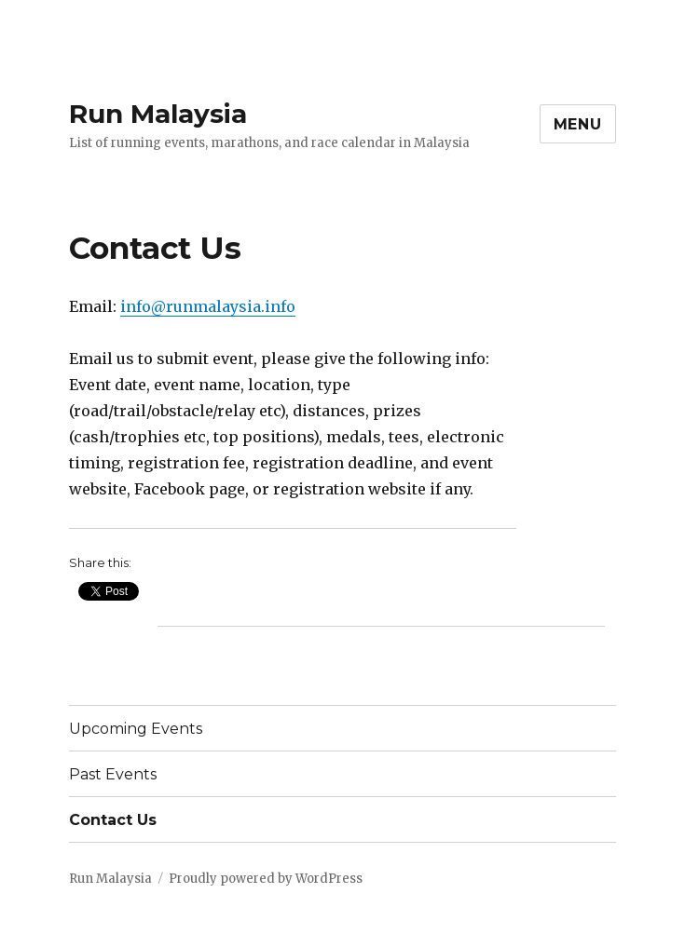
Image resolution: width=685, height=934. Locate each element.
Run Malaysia (158, 113)
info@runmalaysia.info (207, 306)
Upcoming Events (135, 729)
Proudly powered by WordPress (266, 879)
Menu (578, 124)
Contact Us (113, 820)
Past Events (113, 774)
